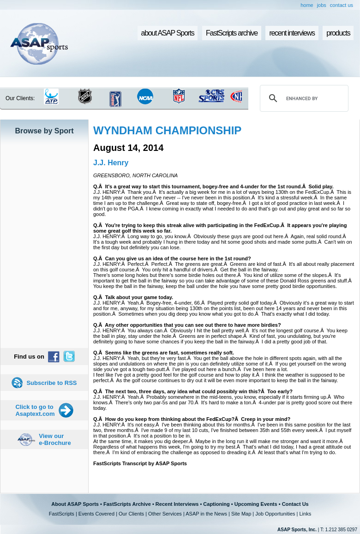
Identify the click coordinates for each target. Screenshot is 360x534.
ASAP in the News (206, 513)
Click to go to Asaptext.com (34, 410)
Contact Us (295, 504)
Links (305, 513)
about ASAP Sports (167, 33)
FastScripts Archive (127, 504)
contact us (341, 5)
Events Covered (96, 513)
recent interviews (291, 33)
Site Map (241, 513)
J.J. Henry (110, 163)
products (338, 33)
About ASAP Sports (75, 504)
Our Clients (131, 513)
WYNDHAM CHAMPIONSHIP (167, 130)
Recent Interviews (177, 504)
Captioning (216, 504)
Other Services (165, 513)
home (306, 5)
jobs (321, 5)
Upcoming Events (255, 504)
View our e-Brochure (55, 439)
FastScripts (61, 513)
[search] (302, 98)
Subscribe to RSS (51, 382)
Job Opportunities (275, 513)
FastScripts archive (232, 33)
